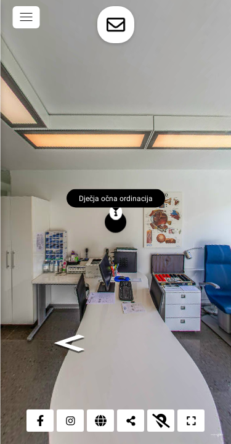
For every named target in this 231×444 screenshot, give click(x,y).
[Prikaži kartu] (160, 420)
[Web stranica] (100, 420)
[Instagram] (70, 420)
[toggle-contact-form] (115, 24)
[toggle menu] (25, 17)
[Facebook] (40, 420)
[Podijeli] (130, 420)
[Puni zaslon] (191, 420)
